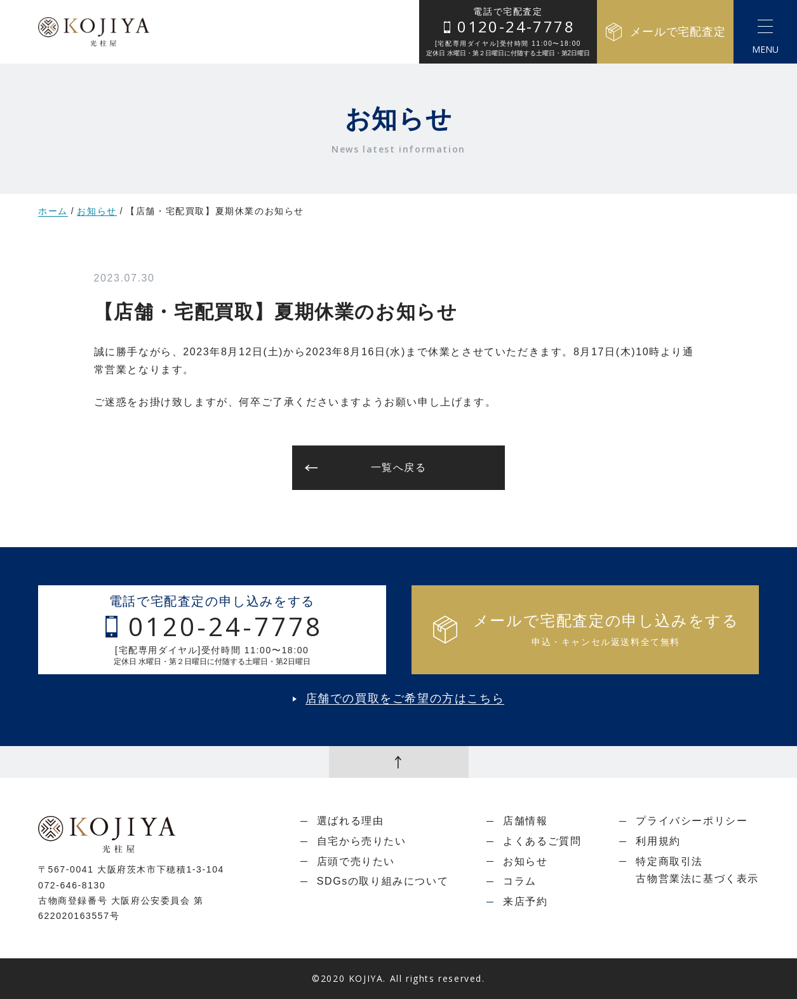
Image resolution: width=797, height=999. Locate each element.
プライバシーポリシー (691, 820)
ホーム (53, 211)
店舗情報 (525, 820)
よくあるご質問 (542, 841)
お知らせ (96, 211)
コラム (520, 881)
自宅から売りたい (361, 841)
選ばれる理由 (350, 820)
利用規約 (658, 841)
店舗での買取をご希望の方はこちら (405, 699)
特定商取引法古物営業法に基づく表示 (697, 870)
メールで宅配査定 (665, 32)
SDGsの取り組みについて (382, 881)
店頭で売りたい (356, 861)
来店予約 (525, 901)
